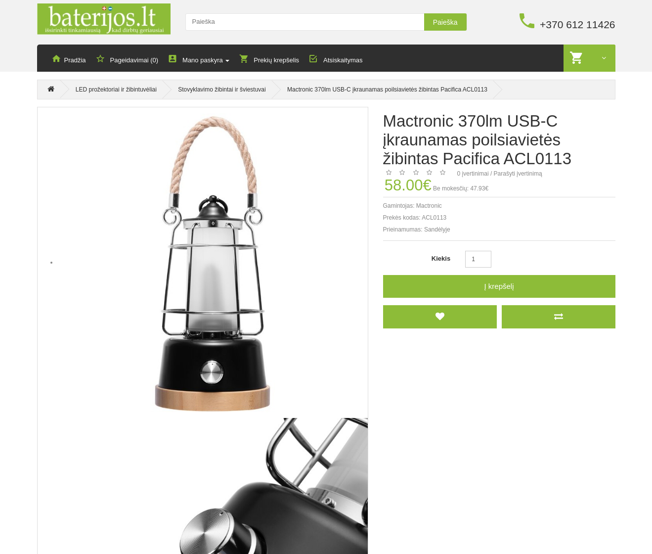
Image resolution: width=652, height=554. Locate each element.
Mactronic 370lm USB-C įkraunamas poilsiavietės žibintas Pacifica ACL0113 (387, 91)
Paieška (445, 22)
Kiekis (441, 259)
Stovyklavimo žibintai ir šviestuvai (221, 91)
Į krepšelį (499, 286)
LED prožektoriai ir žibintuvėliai (116, 91)
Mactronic (429, 206)
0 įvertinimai (473, 174)
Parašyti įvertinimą (518, 174)
